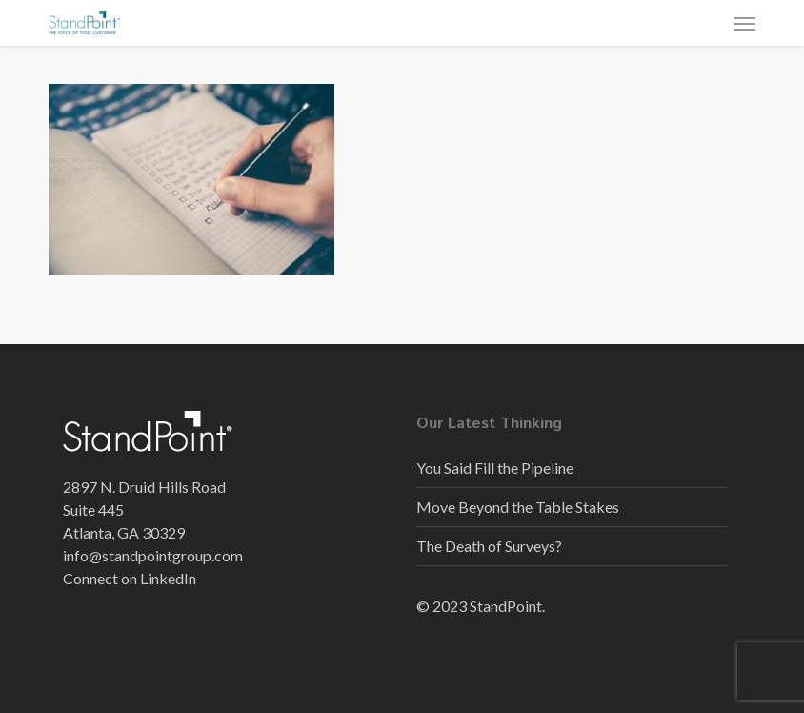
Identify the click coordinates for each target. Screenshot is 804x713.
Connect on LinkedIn (129, 578)
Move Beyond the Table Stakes (517, 507)
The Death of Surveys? (489, 546)
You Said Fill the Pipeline (494, 467)
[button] (744, 22)
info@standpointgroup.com (153, 555)
